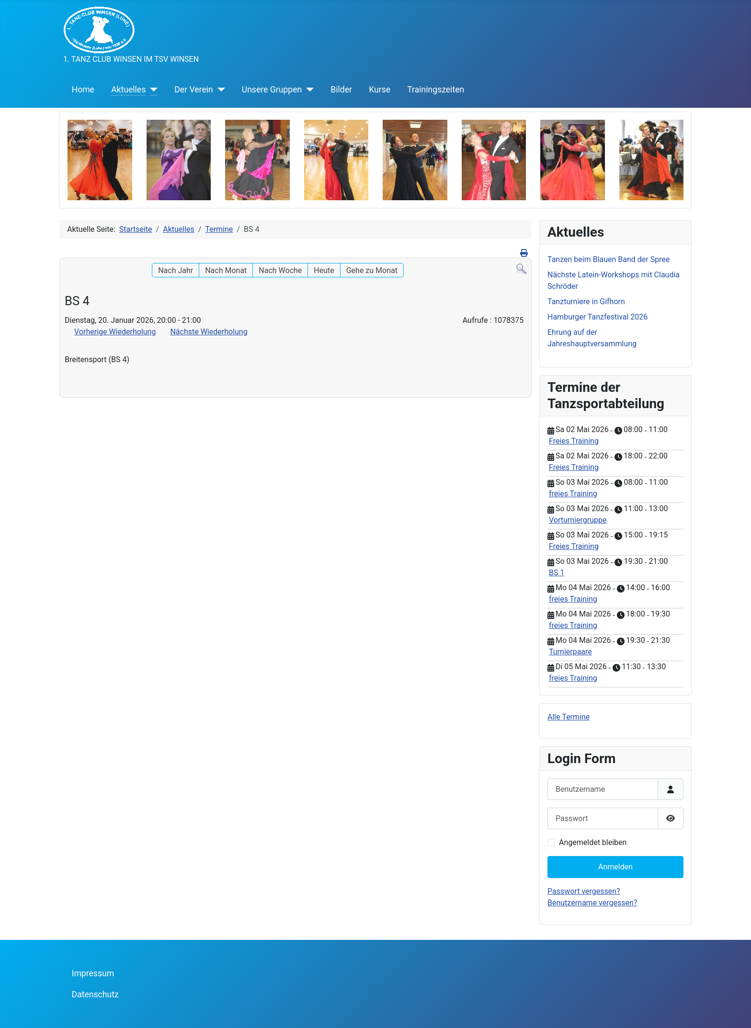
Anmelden (615, 866)
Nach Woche (280, 270)
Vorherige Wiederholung (115, 331)
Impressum (93, 973)
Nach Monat (226, 270)
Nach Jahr (175, 270)
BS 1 (556, 572)
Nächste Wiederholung (208, 331)
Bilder (341, 89)
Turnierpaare (570, 651)
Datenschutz (95, 994)
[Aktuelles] (152, 89)
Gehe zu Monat (372, 270)
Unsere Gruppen (272, 89)
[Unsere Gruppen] (308, 89)
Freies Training (574, 440)
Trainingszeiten (435, 89)
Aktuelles (128, 89)
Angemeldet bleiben (592, 842)
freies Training (573, 493)
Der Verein (193, 89)
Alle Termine (568, 716)
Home (83, 89)
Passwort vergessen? (583, 891)
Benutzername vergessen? (592, 902)
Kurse (379, 89)
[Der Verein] (219, 89)
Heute (324, 270)
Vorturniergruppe (577, 520)
